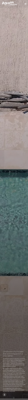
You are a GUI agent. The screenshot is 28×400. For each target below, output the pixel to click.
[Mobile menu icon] (25, 4)
